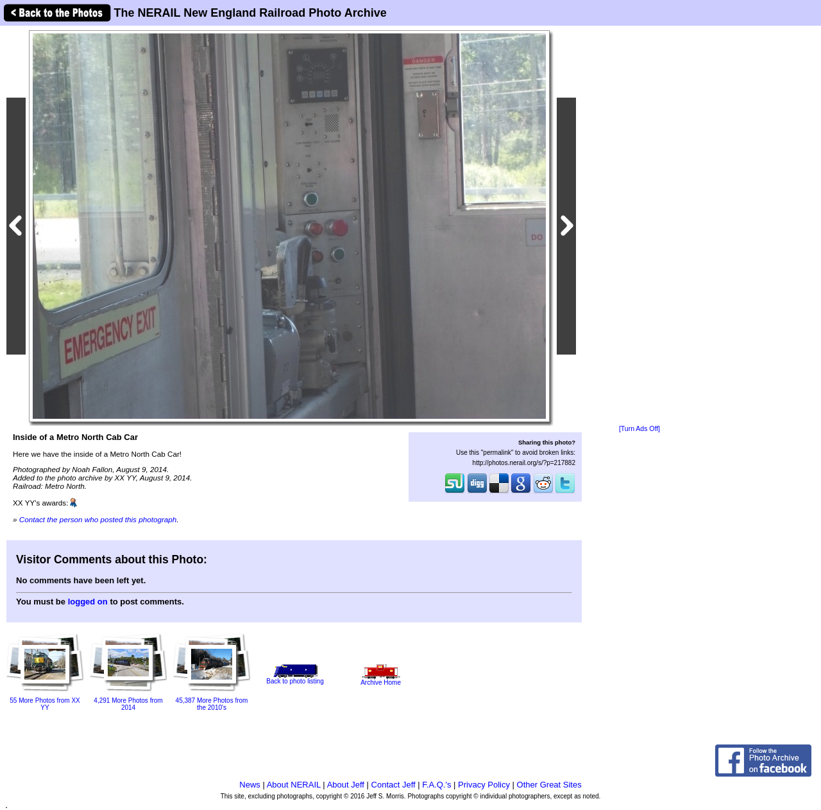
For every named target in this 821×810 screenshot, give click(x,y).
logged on (88, 601)
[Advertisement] (639, 226)
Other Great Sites (549, 784)
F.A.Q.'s (436, 784)
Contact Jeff (393, 784)
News (249, 784)
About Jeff (345, 784)
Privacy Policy (484, 784)
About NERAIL (294, 784)
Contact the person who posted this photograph (98, 519)
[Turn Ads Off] (639, 428)
